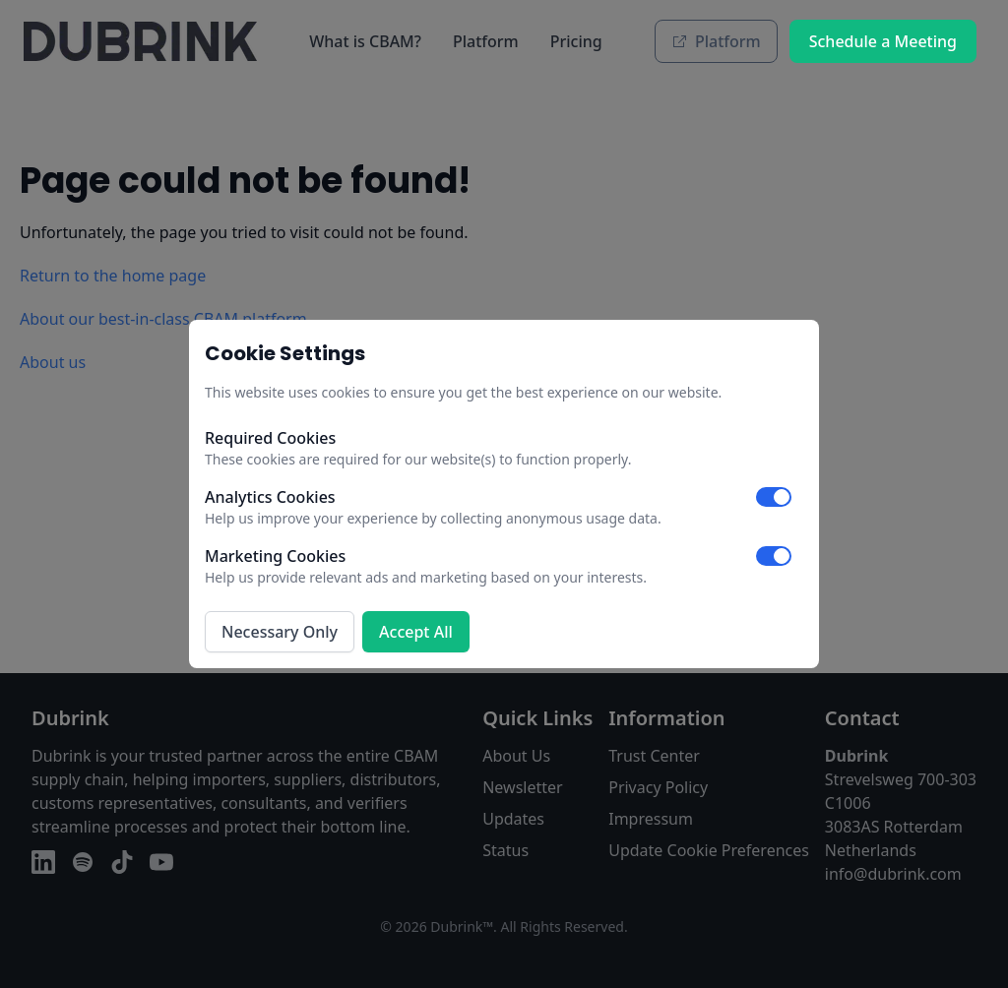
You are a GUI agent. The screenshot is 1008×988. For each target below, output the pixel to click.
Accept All (416, 632)
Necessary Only (279, 632)
